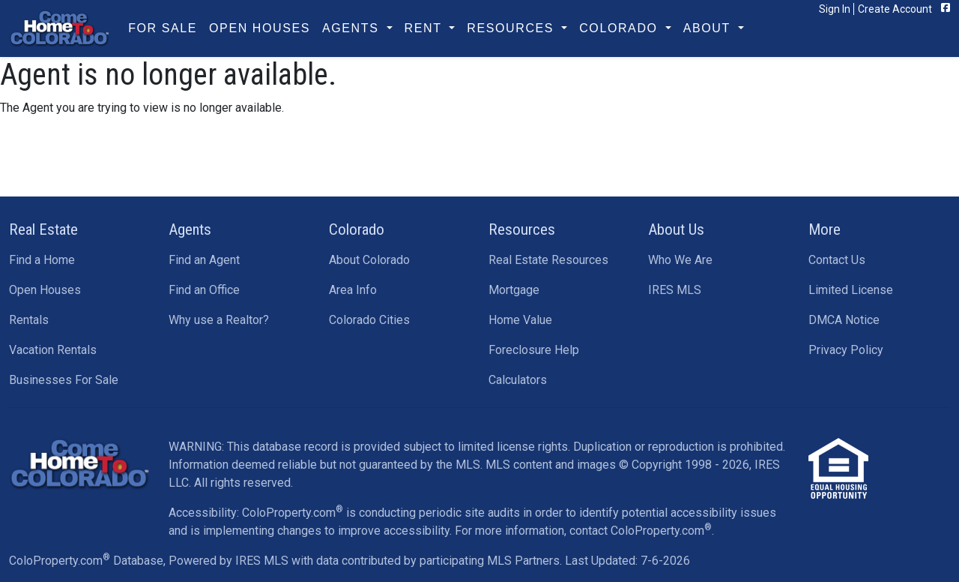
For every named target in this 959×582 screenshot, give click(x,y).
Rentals (29, 320)
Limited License (850, 290)
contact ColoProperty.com (640, 531)
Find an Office (204, 290)
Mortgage (513, 290)
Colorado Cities (369, 320)
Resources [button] (512, 28)
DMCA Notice (844, 320)
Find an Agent (204, 260)
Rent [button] (426, 28)
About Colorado (369, 260)
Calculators (517, 380)
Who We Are (680, 260)
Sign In (834, 9)
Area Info (353, 290)
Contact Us (836, 260)
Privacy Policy (845, 350)
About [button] (709, 28)
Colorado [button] (620, 28)
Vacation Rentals (53, 350)
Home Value (520, 320)
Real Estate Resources (548, 260)
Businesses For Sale (63, 380)
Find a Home (42, 260)
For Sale (162, 28)
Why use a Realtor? (219, 320)
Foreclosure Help (533, 350)
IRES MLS (674, 290)
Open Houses (259, 28)
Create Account (895, 9)
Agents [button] (352, 28)
